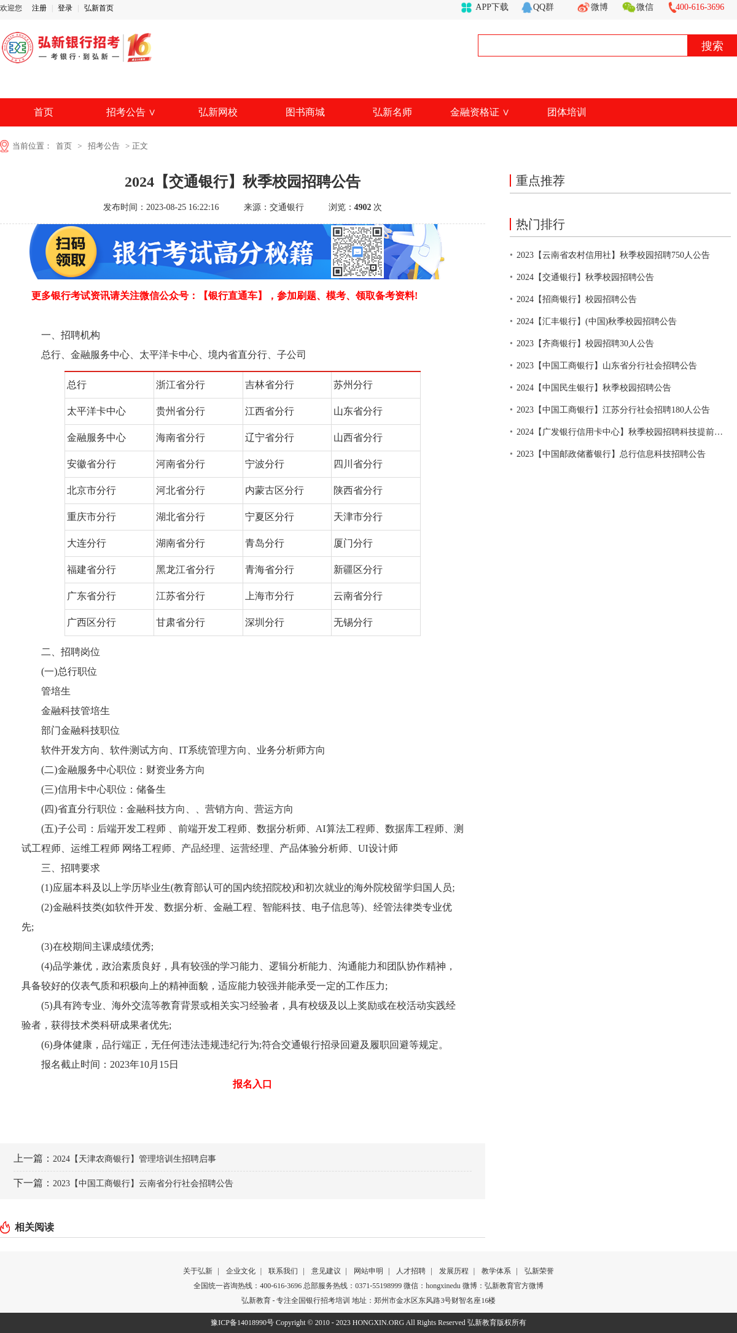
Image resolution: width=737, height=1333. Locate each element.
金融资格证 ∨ (480, 112)
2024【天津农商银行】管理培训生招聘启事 (134, 1159)
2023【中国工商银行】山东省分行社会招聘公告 (607, 365)
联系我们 (283, 1271)
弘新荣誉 (539, 1271)
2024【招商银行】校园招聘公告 (577, 299)
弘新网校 (218, 112)
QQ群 (543, 7)
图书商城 (305, 112)
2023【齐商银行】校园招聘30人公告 (585, 343)
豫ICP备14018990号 (242, 1322)
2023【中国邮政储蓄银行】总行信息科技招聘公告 (611, 454)
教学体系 (496, 1271)
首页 (43, 112)
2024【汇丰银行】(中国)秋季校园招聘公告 (597, 321)
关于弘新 (198, 1271)
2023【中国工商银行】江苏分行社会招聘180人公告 (613, 409)
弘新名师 (392, 112)
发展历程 (454, 1271)
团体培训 (567, 112)
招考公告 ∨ (131, 112)
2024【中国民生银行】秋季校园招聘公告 (594, 387)
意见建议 (326, 1271)
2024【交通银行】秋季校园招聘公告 (585, 277)
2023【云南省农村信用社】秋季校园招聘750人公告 (613, 255)
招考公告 (104, 145)
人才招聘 (411, 1271)
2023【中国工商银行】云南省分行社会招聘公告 (143, 1183)
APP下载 (492, 7)
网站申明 (368, 1271)
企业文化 (240, 1271)
